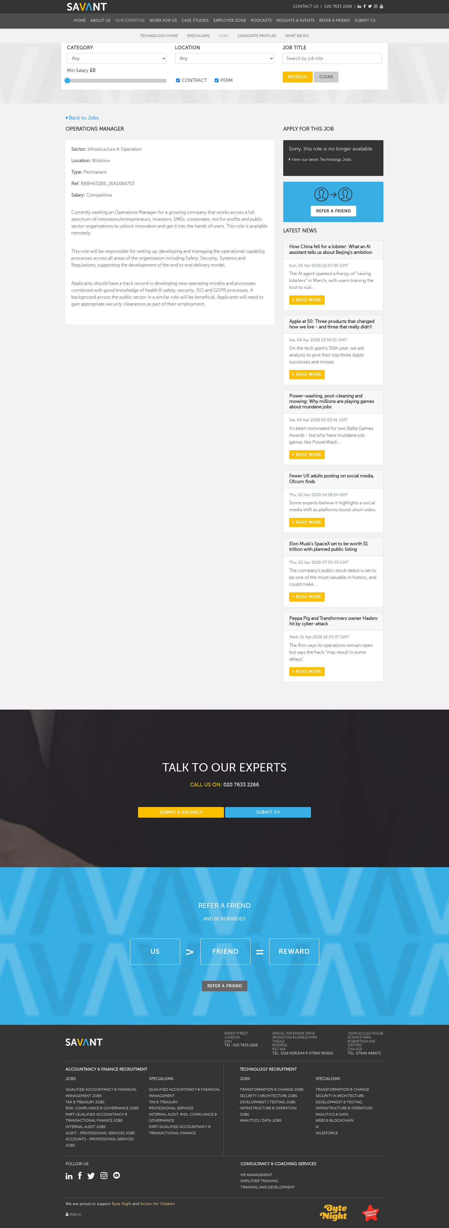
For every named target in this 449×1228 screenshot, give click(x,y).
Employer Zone (229, 20)
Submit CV (365, 20)
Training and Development (268, 1187)
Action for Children (157, 1203)
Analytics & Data (332, 1115)
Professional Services (171, 1108)
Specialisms (198, 36)
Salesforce (327, 1133)
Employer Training (259, 1181)
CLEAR (326, 77)
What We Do (297, 36)
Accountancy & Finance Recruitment (106, 1069)
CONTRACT (194, 80)
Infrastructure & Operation (344, 1108)
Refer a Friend (334, 20)
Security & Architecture (340, 1096)
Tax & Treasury (163, 1102)
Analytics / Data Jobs (260, 1121)
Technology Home (159, 36)
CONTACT (305, 6)
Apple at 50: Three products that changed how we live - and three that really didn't (331, 324)
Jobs (223, 36)
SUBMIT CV (268, 812)
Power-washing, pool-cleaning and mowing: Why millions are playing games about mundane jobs (331, 401)
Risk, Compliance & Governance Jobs (102, 1108)
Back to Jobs (82, 118)
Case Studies (195, 20)
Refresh (297, 77)
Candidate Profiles (256, 36)
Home (80, 20)
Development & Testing (339, 1102)
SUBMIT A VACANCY (180, 812)
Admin (73, 1214)
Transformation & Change (342, 1090)
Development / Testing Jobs (268, 1102)
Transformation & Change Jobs (272, 1090)
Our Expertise (130, 20)
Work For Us (163, 20)
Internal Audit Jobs (86, 1127)
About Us (100, 20)
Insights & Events (295, 20)
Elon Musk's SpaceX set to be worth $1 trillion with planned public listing (328, 546)
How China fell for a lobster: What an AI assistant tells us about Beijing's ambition (330, 249)
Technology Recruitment (268, 1069)
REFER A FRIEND (333, 211)
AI (317, 1127)
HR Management (256, 1175)
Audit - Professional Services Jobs (100, 1133)
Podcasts (261, 20)
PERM (226, 80)
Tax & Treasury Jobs (85, 1102)
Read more (307, 299)
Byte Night (121, 1203)
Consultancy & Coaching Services (278, 1164)
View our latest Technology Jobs (321, 159)
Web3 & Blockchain (335, 1121)
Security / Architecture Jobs (268, 1096)
